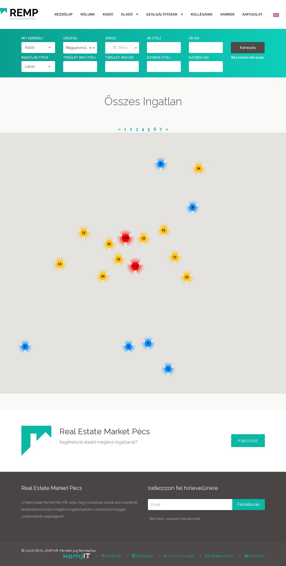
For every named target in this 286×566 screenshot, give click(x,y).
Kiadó (108, 14)
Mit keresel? (32, 38)
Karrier (227, 14)
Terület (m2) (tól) (79, 57)
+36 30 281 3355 (179, 556)
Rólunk (88, 14)
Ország (70, 38)
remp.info (255, 556)
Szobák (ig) (199, 57)
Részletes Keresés (247, 57)
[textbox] (122, 47)
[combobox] (80, 47)
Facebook (111, 556)
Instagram (142, 556)
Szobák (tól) (158, 57)
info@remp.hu (219, 556)
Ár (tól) (154, 38)
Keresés (248, 47)
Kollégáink (201, 14)
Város (110, 38)
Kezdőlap (64, 14)
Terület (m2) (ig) (119, 57)
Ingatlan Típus (34, 57)
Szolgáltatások (162, 14)
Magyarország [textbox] (78, 47)
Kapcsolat (252, 14)
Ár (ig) (194, 38)
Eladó (127, 14)
